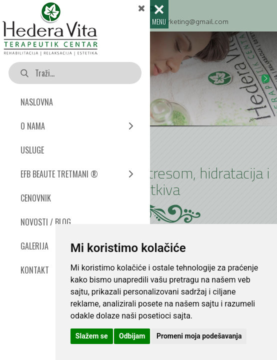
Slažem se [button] (92, 336)
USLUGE (32, 150)
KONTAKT (34, 270)
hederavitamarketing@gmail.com (176, 21)
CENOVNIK (35, 198)
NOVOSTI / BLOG (45, 222)
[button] (266, 78)
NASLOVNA (36, 102)
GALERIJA (34, 246)
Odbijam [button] (132, 336)
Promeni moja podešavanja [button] (199, 336)
